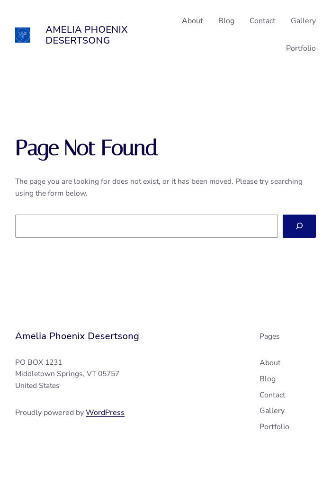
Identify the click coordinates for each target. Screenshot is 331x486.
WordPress (105, 412)
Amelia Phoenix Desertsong (86, 35)
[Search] (299, 226)
